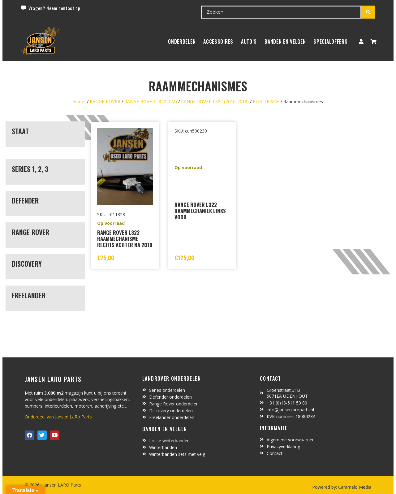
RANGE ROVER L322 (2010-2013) (215, 101)
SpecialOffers (330, 41)
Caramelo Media (354, 487)
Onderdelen (182, 41)
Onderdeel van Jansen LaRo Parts (58, 417)
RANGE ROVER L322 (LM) (150, 101)
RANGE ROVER (105, 101)
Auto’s (249, 41)
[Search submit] (368, 12)
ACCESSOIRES (218, 41)
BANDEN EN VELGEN (285, 41)
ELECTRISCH (266, 101)
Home (79, 101)
